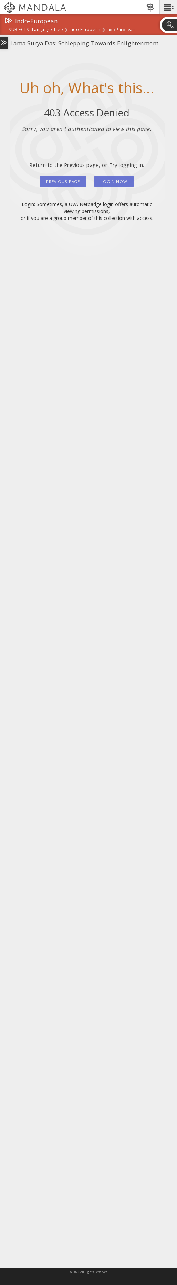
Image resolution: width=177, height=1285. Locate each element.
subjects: (19, 30)
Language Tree (47, 30)
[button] (168, 7)
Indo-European (85, 30)
